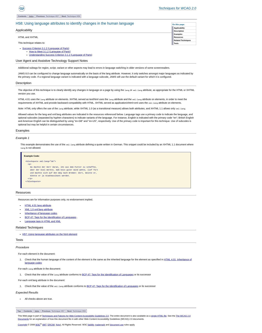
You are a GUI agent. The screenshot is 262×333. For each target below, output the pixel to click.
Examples (178, 34)
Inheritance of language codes (41, 213)
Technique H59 (71, 16)
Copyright (22, 324)
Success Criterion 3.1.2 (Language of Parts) (45, 48)
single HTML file (159, 315)
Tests (176, 43)
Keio (58, 324)
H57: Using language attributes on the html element (49, 234)
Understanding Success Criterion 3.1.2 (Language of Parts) (60, 55)
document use (117, 324)
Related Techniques (182, 40)
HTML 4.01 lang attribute (38, 205)
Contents (22, 16)
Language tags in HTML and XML (43, 221)
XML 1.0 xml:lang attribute (39, 209)
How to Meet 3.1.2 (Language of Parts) (50, 51)
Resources (178, 37)
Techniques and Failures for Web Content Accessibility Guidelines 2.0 (75, 315)
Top (19, 311)
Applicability (179, 28)
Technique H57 (47, 16)
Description (179, 31)
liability (91, 324)
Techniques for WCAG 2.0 (177, 8)
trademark (100, 324)
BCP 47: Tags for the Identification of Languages (50, 217)
